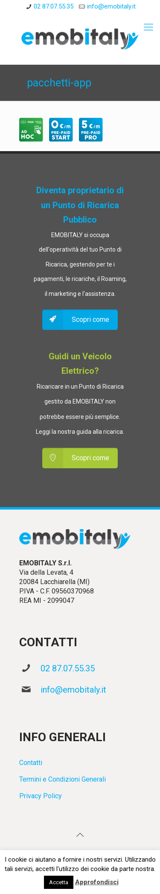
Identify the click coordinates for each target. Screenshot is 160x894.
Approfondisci (97, 882)
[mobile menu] (148, 27)
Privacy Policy (40, 796)
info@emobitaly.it (73, 690)
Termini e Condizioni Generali (62, 779)
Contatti (30, 763)
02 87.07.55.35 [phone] (53, 6)
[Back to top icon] (80, 835)
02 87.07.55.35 (68, 668)
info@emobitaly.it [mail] (111, 6)
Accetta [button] (58, 882)
